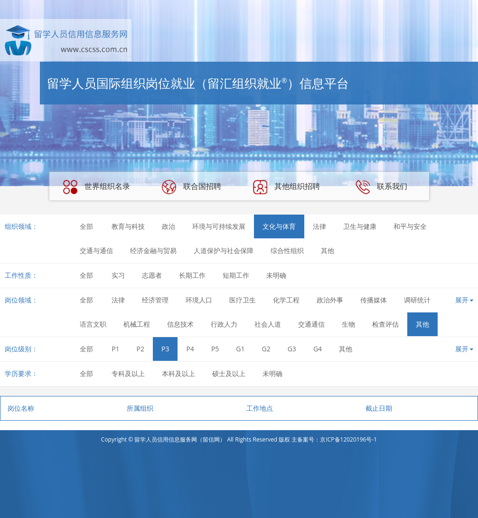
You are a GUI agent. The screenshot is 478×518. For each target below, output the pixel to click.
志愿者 (152, 275)
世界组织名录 (96, 187)
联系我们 (381, 187)
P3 (165, 348)
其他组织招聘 (286, 187)
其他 (327, 250)
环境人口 (199, 299)
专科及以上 (128, 373)
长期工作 (192, 275)
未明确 (276, 275)
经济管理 (155, 299)
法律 (319, 226)
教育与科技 (128, 226)
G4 (317, 348)
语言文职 (93, 324)
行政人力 (224, 324)
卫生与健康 (359, 226)
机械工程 (136, 324)
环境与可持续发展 (218, 226)
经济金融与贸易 (153, 250)
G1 (240, 348)
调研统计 (417, 299)
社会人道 (267, 324)
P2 (140, 348)
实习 (118, 275)
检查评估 (385, 324)
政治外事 (330, 299)
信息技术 (180, 324)
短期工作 (236, 275)
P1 (115, 348)
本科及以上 (178, 373)
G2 (266, 348)
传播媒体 (373, 299)
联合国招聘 (191, 187)
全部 (86, 226)
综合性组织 (287, 250)
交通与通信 (96, 250)
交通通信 (311, 324)
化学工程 (286, 299)
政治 (168, 226)
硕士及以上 (228, 373)
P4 (190, 348)
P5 (215, 348)
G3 (292, 348)
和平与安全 (410, 226)
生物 (348, 324)
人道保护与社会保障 (223, 250)
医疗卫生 (242, 299)
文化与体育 (279, 226)
